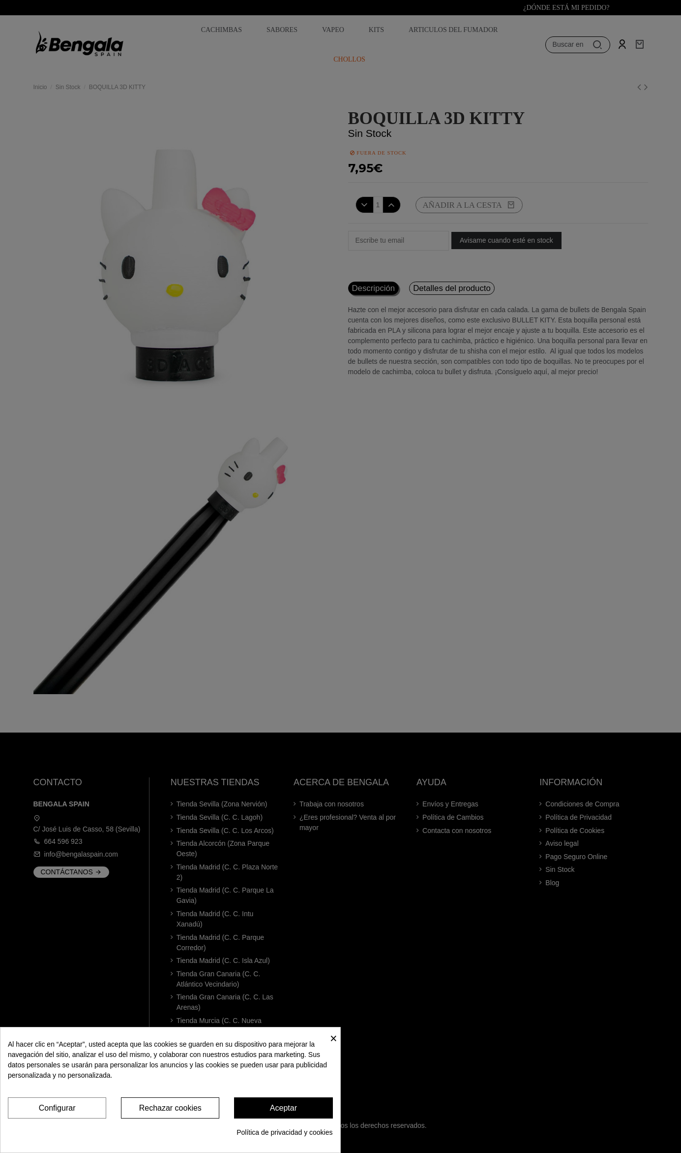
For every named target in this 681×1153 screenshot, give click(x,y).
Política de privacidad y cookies (284, 1132)
